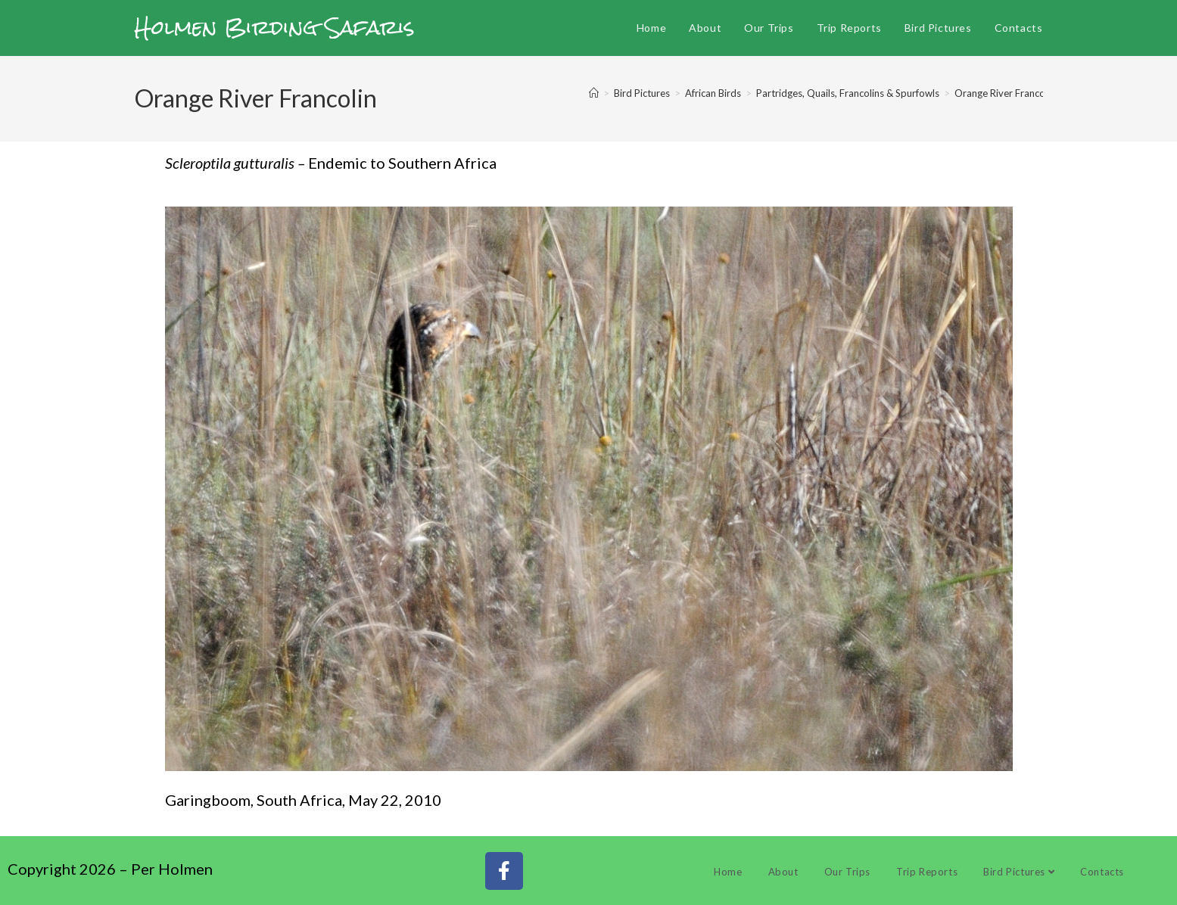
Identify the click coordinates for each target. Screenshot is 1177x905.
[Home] (594, 93)
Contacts (1102, 872)
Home (728, 872)
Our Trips (847, 872)
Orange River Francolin (1004, 93)
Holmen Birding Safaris (275, 27)
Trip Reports (926, 872)
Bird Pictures (1018, 872)
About (783, 872)
